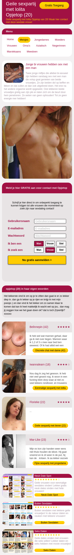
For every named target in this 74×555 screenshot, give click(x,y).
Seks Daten (49, 550)
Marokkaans (14, 51)
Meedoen (32, 51)
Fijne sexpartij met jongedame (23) (50, 463)
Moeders (60, 39)
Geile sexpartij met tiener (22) (50, 425)
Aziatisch (41, 45)
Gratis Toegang (54, 5)
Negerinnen (59, 45)
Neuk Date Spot (49, 494)
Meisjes (24, 39)
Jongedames (41, 39)
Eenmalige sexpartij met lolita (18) (50, 388)
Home (10, 39)
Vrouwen (12, 45)
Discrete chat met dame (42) (50, 350)
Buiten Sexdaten (49, 522)
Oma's (26, 45)
